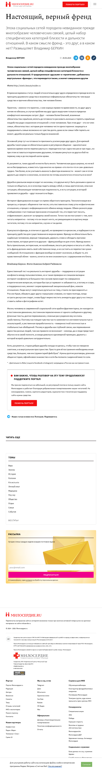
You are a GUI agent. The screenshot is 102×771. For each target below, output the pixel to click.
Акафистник (10, 727)
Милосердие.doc (75, 731)
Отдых (11, 503)
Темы (8, 702)
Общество (12, 499)
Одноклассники (43, 695)
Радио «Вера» (11, 730)
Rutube (39, 702)
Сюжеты (9, 699)
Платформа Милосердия (78, 695)
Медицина (12, 490)
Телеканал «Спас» (12, 734)
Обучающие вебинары (77, 685)
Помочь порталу (24, 403)
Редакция (9, 689)
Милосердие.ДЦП (75, 735)
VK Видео (40, 706)
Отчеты (40, 729)
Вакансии (9, 695)
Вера (10, 465)
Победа (71, 718)
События (12, 511)
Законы (11, 469)
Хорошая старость (76, 722)
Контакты (9, 716)
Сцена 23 (9, 737)
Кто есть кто (13, 482)
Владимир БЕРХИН (15, 57)
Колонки (12, 478)
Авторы (9, 692)
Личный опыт (14, 486)
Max (38, 709)
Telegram (40, 685)
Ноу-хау (11, 495)
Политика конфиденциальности (49, 726)
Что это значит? (55, 766)
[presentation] (51, 567)
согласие (29, 580)
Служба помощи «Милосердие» (80, 757)
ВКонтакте (41, 692)
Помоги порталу (75, 4)
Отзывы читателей (13, 706)
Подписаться (51, 574)
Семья (11, 507)
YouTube (40, 699)
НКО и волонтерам (13, 709)
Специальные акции (76, 711)
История (12, 474)
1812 (70, 715)
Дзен (39, 689)
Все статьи (13, 520)
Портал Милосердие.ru (14, 685)
